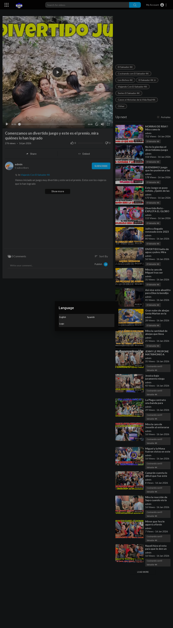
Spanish (91, 317)
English (62, 317)
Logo (61, 323)
